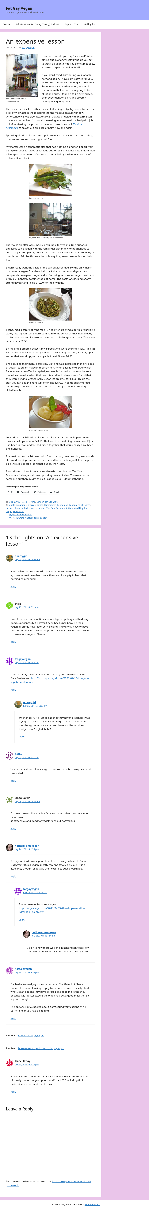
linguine (64, 505)
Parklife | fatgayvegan (31, 1035)
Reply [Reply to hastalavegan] (13, 1018)
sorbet (42, 508)
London (73, 505)
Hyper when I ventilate (20, 514)
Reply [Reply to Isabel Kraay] (13, 1091)
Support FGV (71, 24)
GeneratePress (92, 1204)
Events (6, 24)
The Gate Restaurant (56, 508)
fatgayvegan (23, 659)
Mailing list (89, 24)
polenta (16, 508)
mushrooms (84, 505)
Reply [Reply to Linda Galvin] (13, 828)
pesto (9, 508)
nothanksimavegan (27, 845)
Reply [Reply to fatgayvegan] (13, 689)
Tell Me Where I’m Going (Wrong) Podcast (37, 24)
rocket (34, 508)
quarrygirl (21, 556)
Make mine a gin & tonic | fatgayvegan (41, 1048)
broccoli (32, 505)
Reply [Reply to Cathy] (13, 780)
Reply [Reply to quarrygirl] (13, 586)
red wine (26, 508)
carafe (40, 505)
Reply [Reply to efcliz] (13, 641)
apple (12, 505)
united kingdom (80, 508)
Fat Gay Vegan (19, 8)
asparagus (21, 505)
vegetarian (18, 511)
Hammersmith (51, 505)
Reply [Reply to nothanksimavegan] (13, 876)
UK (69, 508)
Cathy (18, 754)
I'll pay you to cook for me (22, 501)
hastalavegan (23, 969)
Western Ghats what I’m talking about (28, 517)
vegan (9, 511)
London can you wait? (47, 501)
